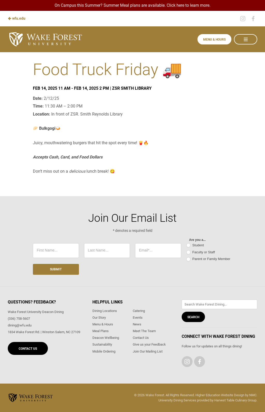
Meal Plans (100, 331)
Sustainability (102, 344)
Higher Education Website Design (219, 395)
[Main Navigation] (245, 39)
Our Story (99, 317)
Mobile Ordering (103, 351)
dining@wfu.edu (20, 325)
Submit (56, 269)
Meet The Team (144, 331)
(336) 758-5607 (19, 319)
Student (195, 245)
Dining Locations (104, 311)
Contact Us (28, 348)
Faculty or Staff (200, 252)
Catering (139, 311)
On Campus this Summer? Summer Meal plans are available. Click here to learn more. (132, 5)
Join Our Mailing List (148, 351)
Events (138, 317)
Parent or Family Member (208, 259)
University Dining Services (177, 400)
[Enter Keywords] (219, 304)
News (137, 324)
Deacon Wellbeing (105, 338)
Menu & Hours (214, 39)
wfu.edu (16, 18)
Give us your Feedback (149, 344)
